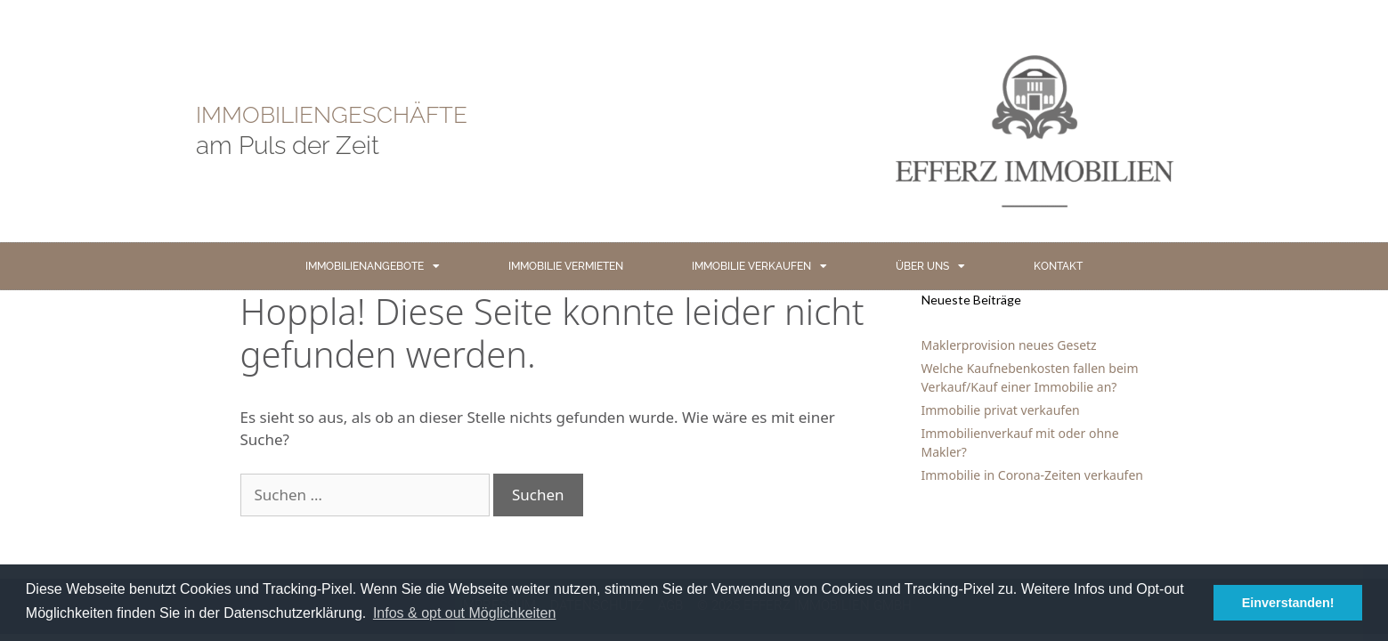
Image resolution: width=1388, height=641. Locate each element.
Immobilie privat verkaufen (1000, 410)
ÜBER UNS (930, 266)
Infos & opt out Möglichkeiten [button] (464, 613)
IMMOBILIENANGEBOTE (372, 266)
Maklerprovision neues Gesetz (1009, 345)
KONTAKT (1058, 266)
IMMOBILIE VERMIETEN (565, 266)
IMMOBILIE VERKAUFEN (759, 266)
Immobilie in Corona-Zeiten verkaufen (1032, 475)
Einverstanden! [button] (1288, 603)
